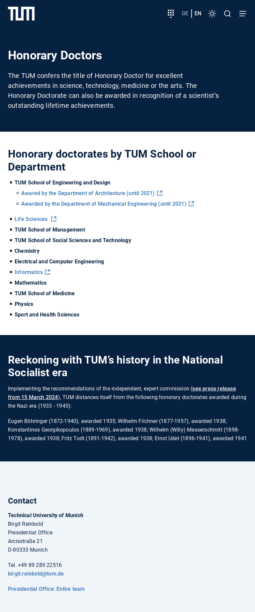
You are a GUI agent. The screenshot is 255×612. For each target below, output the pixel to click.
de (185, 13)
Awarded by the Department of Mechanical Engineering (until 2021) (104, 204)
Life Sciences (32, 219)
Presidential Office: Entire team (46, 589)
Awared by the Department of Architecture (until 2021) (88, 193)
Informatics (29, 272)
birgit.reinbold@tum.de (36, 574)
